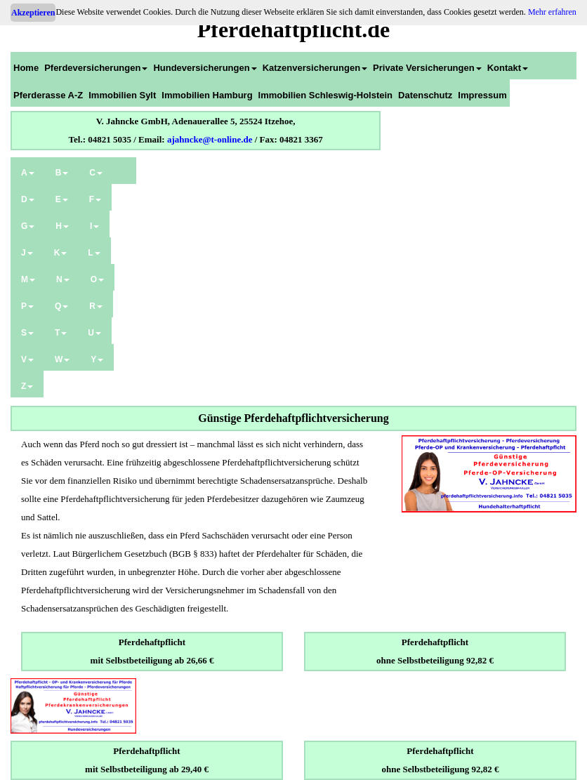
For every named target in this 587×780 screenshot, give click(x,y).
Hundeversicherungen (204, 67)
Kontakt (507, 67)
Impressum (482, 95)
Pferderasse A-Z (48, 95)
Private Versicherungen (427, 67)
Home (26, 67)
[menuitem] (26, 65)
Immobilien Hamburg (206, 95)
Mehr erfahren (552, 12)
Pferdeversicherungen (95, 67)
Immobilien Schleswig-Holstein (325, 95)
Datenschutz (425, 95)
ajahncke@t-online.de (210, 139)
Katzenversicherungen (315, 67)
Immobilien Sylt (122, 95)
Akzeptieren (33, 13)
